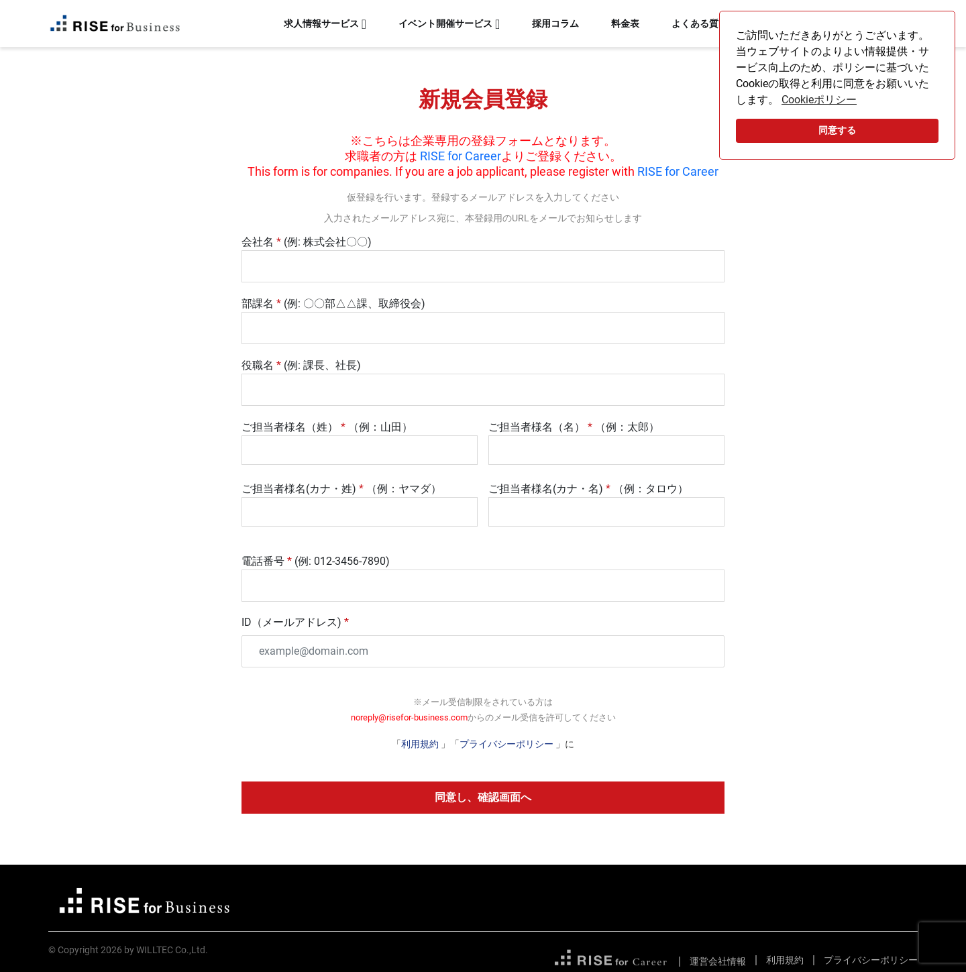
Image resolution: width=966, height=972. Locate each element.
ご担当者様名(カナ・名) (545, 488)
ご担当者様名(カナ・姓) (298, 488)
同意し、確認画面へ (483, 797)
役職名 (257, 365)
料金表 (625, 23)
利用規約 (421, 744)
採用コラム (555, 23)
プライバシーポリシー (506, 744)
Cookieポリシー (819, 99)
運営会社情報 (718, 961)
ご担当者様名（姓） (289, 427)
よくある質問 (700, 23)
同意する (837, 130)
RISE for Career (460, 156)
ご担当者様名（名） (536, 427)
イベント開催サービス (445, 23)
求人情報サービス (321, 23)
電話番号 (262, 561)
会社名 (257, 241)
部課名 (257, 303)
